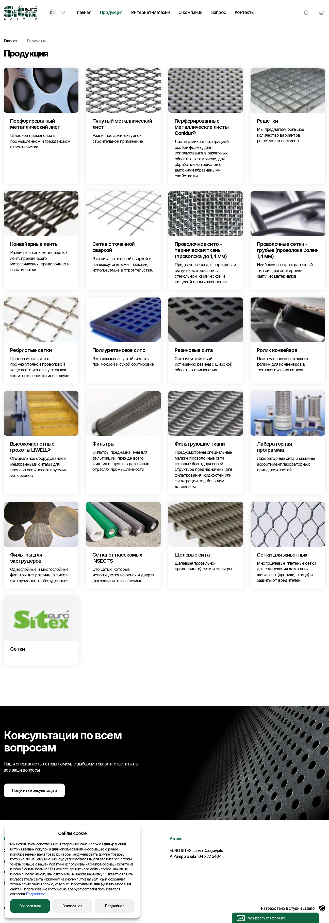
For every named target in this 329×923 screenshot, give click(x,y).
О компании (190, 12)
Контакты (244, 12)
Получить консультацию (34, 790)
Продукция (111, 12)
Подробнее (35, 894)
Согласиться (30, 906)
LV (63, 12)
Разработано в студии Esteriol (293, 908)
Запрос (218, 12)
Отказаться (72, 906)
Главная (83, 12)
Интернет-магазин (150, 12)
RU (52, 12)
